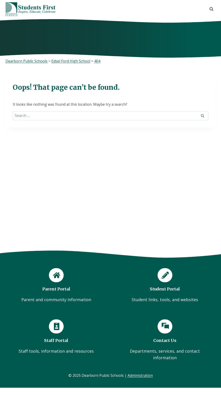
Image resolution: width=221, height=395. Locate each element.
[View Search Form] (211, 9)
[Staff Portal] (56, 337)
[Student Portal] (165, 285)
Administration (140, 375)
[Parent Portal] (56, 285)
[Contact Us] (165, 340)
